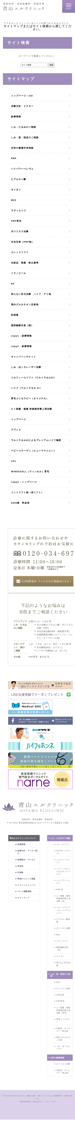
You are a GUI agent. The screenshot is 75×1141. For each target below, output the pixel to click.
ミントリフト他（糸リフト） (27, 492)
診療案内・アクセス (26, 860)
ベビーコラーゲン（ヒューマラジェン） (33, 450)
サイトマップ (23, 898)
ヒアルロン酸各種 (63, 920)
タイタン (16, 189)
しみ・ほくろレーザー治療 (26, 367)
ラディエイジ (18, 210)
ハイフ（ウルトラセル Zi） (26, 388)
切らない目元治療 (63, 963)
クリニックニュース (26, 885)
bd (12, 283)
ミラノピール (18, 273)
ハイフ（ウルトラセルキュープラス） (63, 871)
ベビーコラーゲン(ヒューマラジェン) (63, 910)
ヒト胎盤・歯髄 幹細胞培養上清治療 (31, 409)
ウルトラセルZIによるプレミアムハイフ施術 (36, 440)
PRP (14, 158)
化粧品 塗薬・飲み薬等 (25, 262)
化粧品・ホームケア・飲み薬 (63, 1029)
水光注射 (60, 995)
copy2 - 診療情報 (21, 346)
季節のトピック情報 (26, 879)
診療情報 (16, 116)
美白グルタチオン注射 (63, 1038)
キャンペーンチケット (23, 356)
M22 (13, 200)
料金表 (20, 866)
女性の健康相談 (57, 1058)
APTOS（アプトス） (63, 852)
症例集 (15, 315)
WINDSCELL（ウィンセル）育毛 (30, 471)
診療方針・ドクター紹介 (27, 852)
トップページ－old (22, 95)
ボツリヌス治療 (20, 231)
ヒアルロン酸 (18, 179)
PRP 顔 (59, 889)
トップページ (18, 419)
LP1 (13, 461)
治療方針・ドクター (22, 106)
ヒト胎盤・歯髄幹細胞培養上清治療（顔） (63, 898)
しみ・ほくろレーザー (63, 1047)
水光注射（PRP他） (22, 242)
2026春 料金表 (20, 503)
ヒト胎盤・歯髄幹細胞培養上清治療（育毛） (63, 1010)
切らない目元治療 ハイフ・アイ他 (31, 294)
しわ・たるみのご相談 (23, 127)
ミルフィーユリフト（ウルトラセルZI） (33, 377)
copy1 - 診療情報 (21, 336)
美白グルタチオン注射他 (25, 304)
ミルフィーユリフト (63, 861)
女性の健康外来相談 (22, 148)
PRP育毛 (16, 221)
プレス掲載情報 (24, 891)
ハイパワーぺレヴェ (22, 168)
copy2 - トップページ (24, 482)
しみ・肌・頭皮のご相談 (25, 137)
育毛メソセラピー (63, 1020)
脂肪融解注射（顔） (22, 325)
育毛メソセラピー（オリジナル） (30, 398)
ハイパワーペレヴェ (63, 881)
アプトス (17, 429)
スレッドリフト (20, 252)
